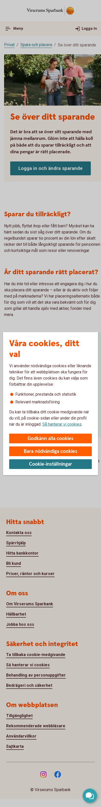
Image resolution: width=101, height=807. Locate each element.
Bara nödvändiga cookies (50, 451)
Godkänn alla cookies (50, 438)
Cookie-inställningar (50, 464)
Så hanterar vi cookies (62, 424)
